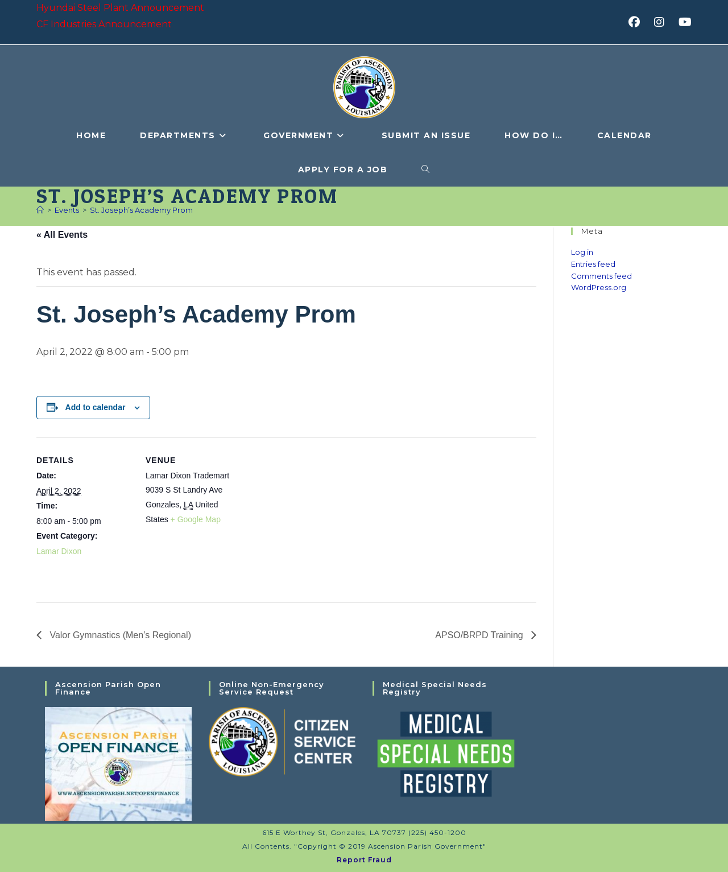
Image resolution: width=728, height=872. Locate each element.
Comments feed (601, 275)
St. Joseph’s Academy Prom (141, 209)
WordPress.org (598, 287)
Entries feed (593, 263)
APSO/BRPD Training (480, 635)
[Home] (40, 209)
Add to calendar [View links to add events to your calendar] (95, 407)
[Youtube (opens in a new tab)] (683, 22)
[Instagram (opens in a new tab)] (663, 22)
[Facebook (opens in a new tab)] (638, 22)
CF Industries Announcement (104, 24)
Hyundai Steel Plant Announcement (120, 7)
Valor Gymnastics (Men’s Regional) (119, 635)
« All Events (62, 234)
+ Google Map (196, 519)
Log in (582, 252)
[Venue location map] (315, 516)
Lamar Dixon (58, 551)
